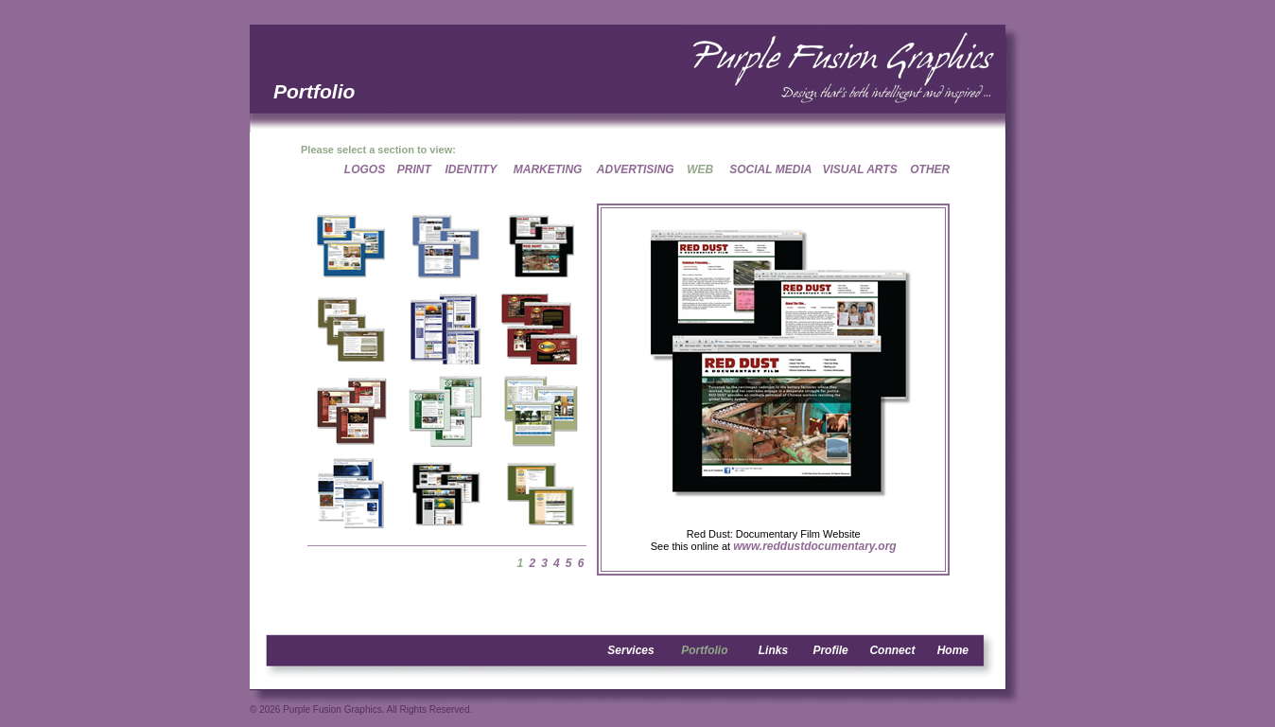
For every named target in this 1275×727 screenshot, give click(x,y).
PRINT (414, 169)
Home (953, 650)
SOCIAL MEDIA (770, 169)
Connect (892, 650)
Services (630, 650)
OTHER (930, 169)
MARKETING (548, 169)
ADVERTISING (635, 169)
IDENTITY (471, 169)
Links (773, 650)
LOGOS (364, 169)
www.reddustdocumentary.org (814, 546)
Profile (829, 650)
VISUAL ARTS (860, 169)
